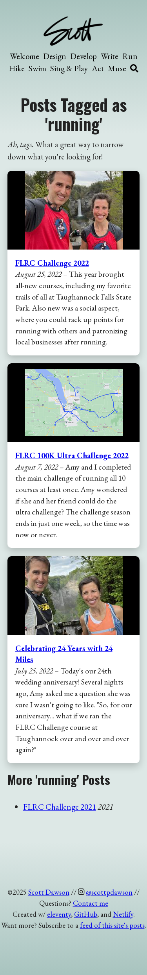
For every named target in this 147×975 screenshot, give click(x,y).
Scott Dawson (48, 892)
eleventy (59, 914)
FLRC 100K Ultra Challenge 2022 (72, 455)
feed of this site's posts (112, 925)
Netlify (123, 914)
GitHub (85, 914)
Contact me (90, 903)
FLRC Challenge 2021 (59, 806)
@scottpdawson (109, 892)
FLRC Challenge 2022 (52, 263)
